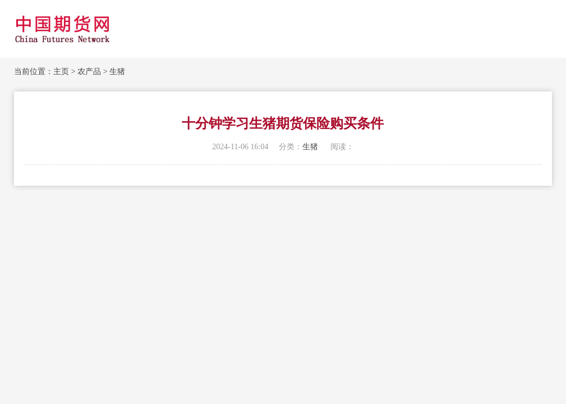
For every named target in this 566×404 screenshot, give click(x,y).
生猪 (117, 71)
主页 (61, 71)
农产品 (89, 71)
